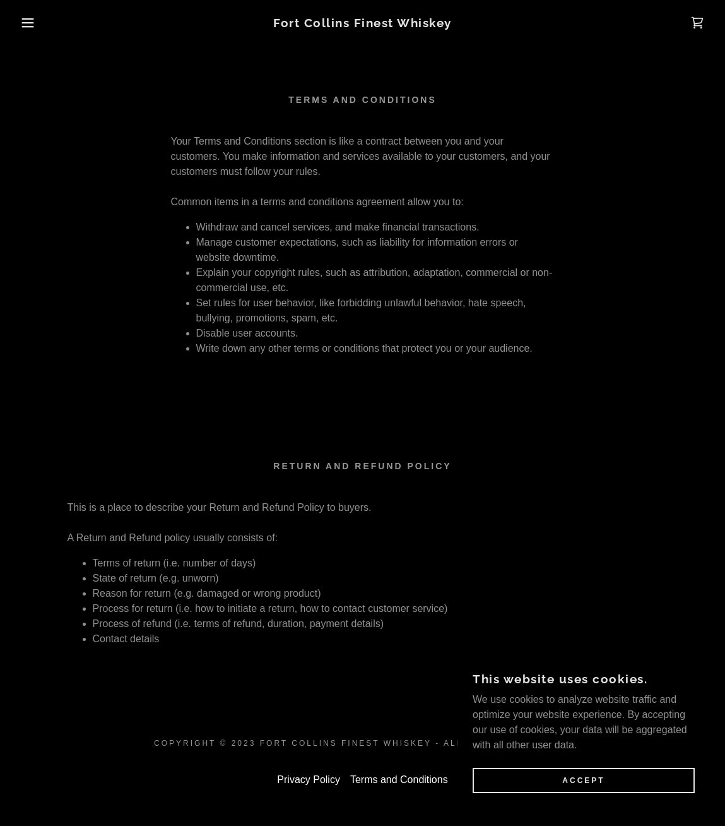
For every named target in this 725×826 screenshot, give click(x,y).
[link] (362, 23)
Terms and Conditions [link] (399, 779)
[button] (36, 22)
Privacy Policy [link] (308, 779)
